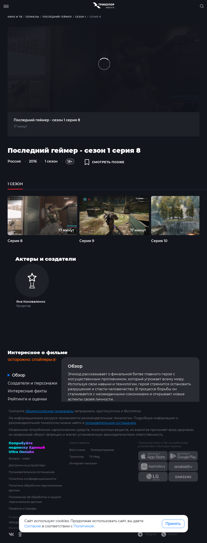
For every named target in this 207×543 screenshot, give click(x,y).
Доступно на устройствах (27, 465)
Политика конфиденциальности (32, 478)
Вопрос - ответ (19, 458)
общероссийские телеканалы (49, 411)
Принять (173, 523)
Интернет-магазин (83, 463)
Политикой (83, 526)
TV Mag (94, 456)
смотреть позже (104, 162)
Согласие (32, 526)
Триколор (76, 456)
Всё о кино (77, 450)
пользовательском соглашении (110, 423)
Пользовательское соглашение (32, 472)
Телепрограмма (102, 450)
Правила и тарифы (23, 508)
